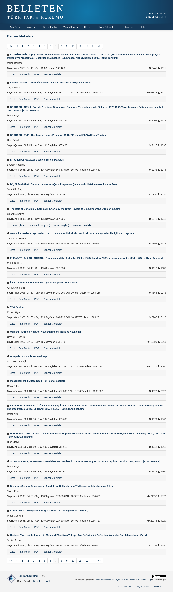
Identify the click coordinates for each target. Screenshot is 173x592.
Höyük (47, 581)
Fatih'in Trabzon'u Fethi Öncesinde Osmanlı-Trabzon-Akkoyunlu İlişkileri (49, 82)
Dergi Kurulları (50, 27)
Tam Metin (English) (39, 225)
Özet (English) (17, 225)
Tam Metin (24, 74)
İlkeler (88, 27)
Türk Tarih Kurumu (27, 576)
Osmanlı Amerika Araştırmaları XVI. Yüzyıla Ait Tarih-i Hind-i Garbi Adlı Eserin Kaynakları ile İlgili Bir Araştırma (70, 233)
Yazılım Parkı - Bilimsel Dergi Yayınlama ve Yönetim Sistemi (141, 587)
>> (99, 46)
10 (73, 46)
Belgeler (37, 581)
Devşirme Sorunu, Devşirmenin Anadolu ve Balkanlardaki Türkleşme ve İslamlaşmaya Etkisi (60, 486)
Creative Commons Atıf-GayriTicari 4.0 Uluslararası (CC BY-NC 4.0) (123, 580)
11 (80, 46)
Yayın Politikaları (108, 27)
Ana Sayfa (15, 27)
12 (86, 46)
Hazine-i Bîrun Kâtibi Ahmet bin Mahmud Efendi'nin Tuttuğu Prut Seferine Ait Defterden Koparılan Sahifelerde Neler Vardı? (77, 535)
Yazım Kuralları (71, 27)
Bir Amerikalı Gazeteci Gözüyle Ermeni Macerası (35, 159)
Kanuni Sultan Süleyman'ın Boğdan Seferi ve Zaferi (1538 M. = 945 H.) (47, 510)
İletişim (144, 27)
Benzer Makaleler (52, 74)
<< (10, 46)
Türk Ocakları (16, 307)
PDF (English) (61, 225)
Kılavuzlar (129, 27)
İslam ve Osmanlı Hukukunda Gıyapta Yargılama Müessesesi (42, 282)
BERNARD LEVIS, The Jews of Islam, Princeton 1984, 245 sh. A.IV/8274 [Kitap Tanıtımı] (57, 135)
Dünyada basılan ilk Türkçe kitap (27, 356)
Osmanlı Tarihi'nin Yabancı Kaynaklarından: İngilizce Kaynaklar (44, 331)
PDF (36, 74)
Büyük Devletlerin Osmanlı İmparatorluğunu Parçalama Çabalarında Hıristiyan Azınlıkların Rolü (62, 184)
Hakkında (32, 27)
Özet (12, 74)
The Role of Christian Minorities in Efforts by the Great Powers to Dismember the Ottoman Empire (63, 208)
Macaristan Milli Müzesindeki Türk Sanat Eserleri (36, 381)
